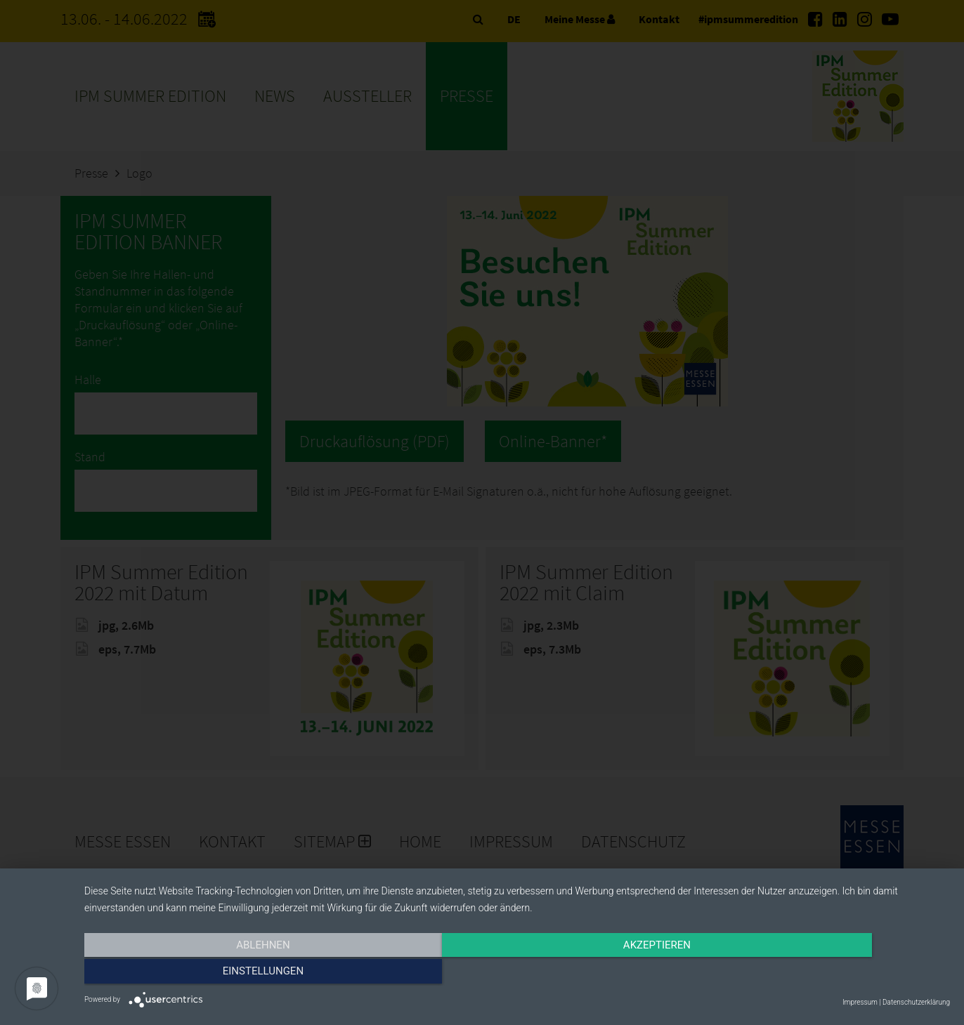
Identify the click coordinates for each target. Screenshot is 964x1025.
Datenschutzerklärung (916, 1002)
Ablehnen (214, 973)
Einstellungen (820, 973)
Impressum (860, 1002)
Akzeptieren (517, 973)
